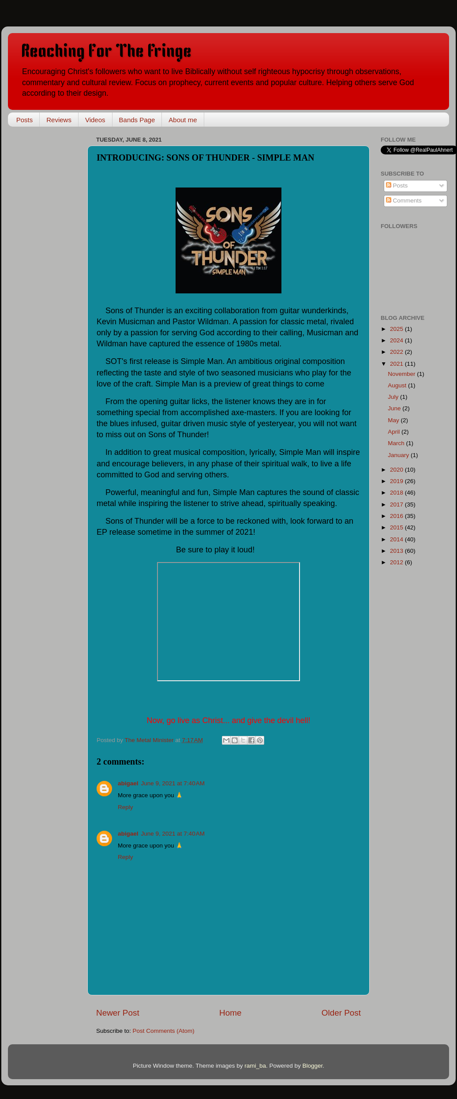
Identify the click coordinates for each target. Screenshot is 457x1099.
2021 (397, 363)
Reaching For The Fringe (106, 52)
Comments (404, 200)
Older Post (341, 1012)
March (397, 443)
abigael (128, 783)
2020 (397, 469)
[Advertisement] (52, 265)
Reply (125, 807)
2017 (397, 504)
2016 (397, 516)
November (402, 374)
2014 (397, 539)
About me (183, 120)
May (394, 420)
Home (230, 1012)
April (394, 431)
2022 (397, 352)
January (399, 455)
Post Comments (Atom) (164, 1031)
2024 (397, 340)
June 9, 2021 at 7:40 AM (173, 783)
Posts (24, 120)
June (395, 408)
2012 (397, 562)
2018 (397, 492)
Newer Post (117, 1012)
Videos (95, 120)
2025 (397, 329)
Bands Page (137, 120)
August (398, 385)
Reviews (58, 120)
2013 (397, 551)
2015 (397, 527)
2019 (397, 481)
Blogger (313, 1065)
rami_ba (255, 1065)
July (394, 397)
